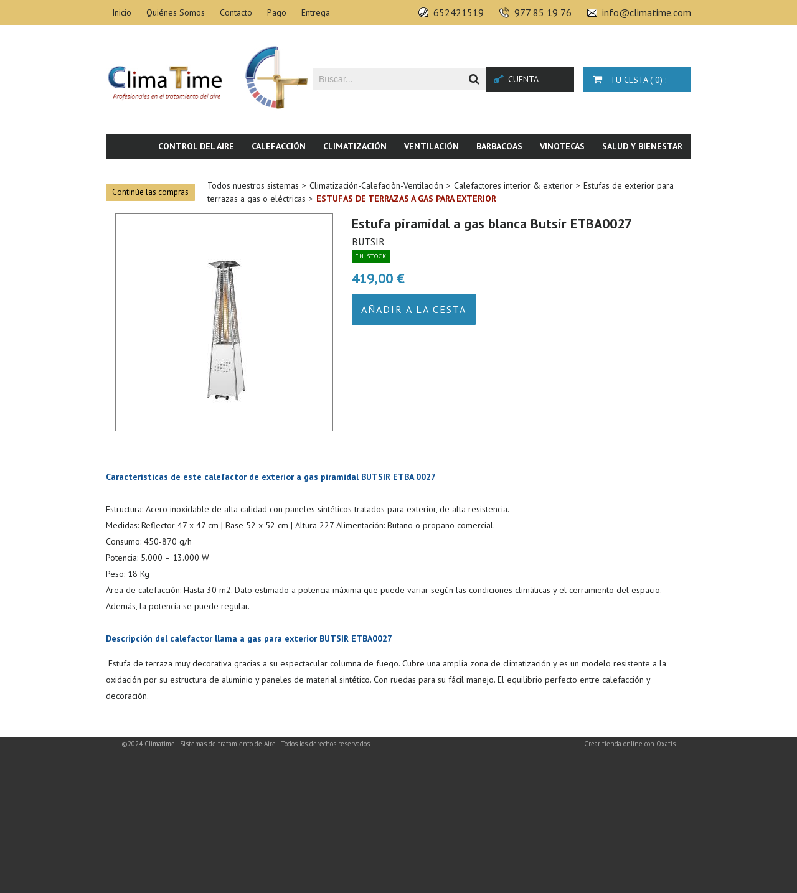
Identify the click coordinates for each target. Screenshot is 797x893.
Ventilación (431, 146)
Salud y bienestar (642, 146)
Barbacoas (499, 146)
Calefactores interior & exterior (513, 185)
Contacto (236, 12)
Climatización (355, 146)
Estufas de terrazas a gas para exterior (406, 198)
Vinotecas (562, 146)
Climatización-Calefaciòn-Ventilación (376, 185)
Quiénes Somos (175, 12)
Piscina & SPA (588, 171)
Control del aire (196, 146)
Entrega (315, 12)
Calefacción (279, 146)
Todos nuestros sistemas (253, 185)
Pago (276, 12)
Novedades (658, 171)
